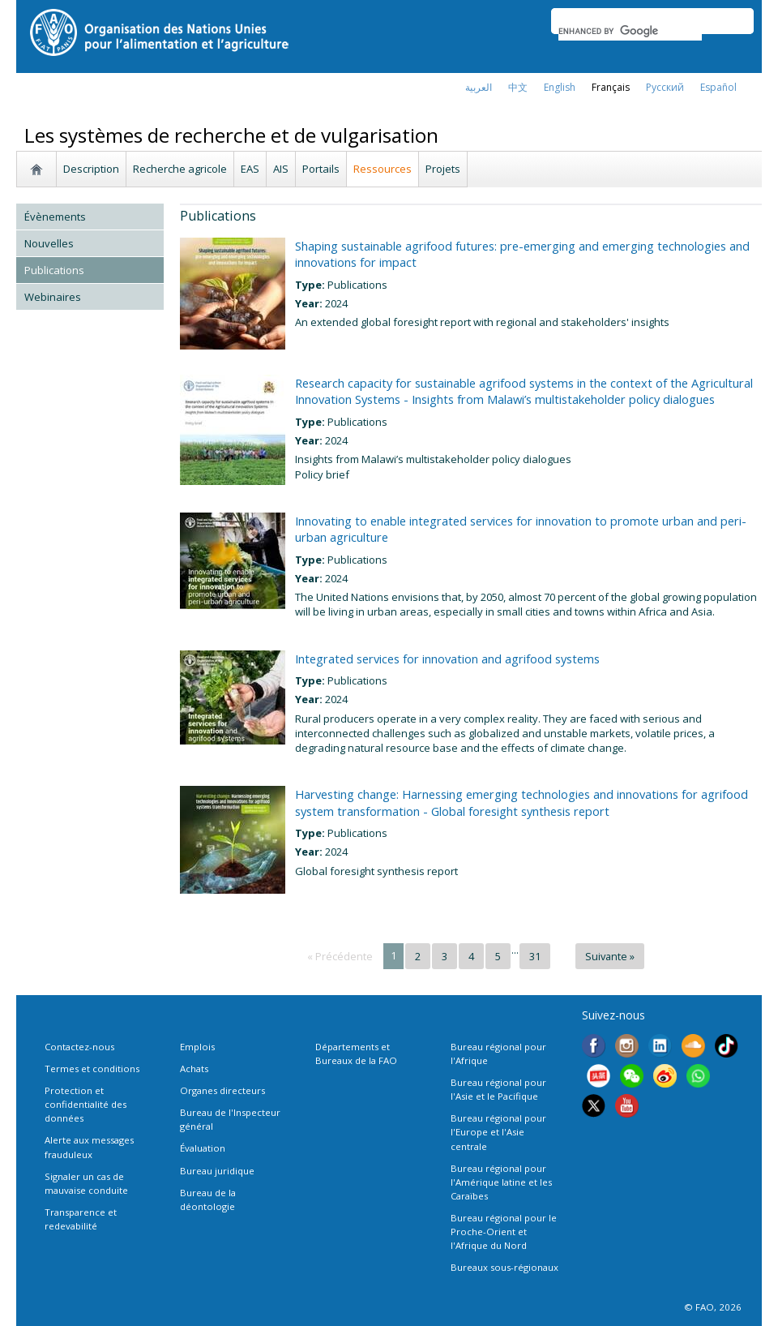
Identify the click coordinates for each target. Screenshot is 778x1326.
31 (535, 956)
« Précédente (340, 956)
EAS (250, 168)
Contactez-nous (79, 1047)
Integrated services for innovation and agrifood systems (447, 658)
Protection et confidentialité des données (85, 1104)
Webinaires (52, 297)
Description (91, 168)
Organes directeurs (222, 1090)
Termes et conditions (92, 1068)
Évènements (55, 216)
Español (718, 87)
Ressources (382, 168)
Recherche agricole (180, 168)
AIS (281, 168)
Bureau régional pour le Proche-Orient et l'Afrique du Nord (504, 1231)
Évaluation (202, 1148)
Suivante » (610, 956)
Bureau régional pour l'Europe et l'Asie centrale (498, 1132)
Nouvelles (49, 243)
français (611, 87)
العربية (478, 87)
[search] (630, 31)
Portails (321, 168)
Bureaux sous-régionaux (504, 1267)
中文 (518, 87)
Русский (665, 87)
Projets (442, 168)
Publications (54, 270)
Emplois (197, 1047)
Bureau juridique (217, 1171)
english (559, 87)
